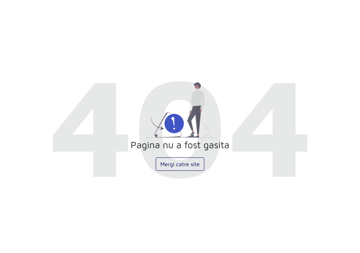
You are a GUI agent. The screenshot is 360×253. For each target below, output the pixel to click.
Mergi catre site (180, 164)
